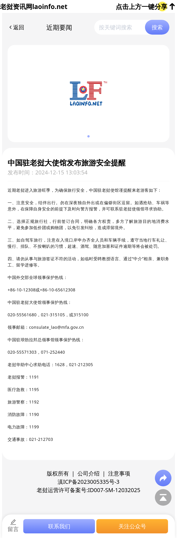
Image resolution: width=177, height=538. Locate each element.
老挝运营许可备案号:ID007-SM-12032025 (88, 490)
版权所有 (58, 473)
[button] (88, 136)
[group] (88, 93)
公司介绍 (88, 473)
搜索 (157, 27)
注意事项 (119, 473)
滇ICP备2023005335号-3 (89, 481)
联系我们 (59, 526)
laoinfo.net (49, 6)
